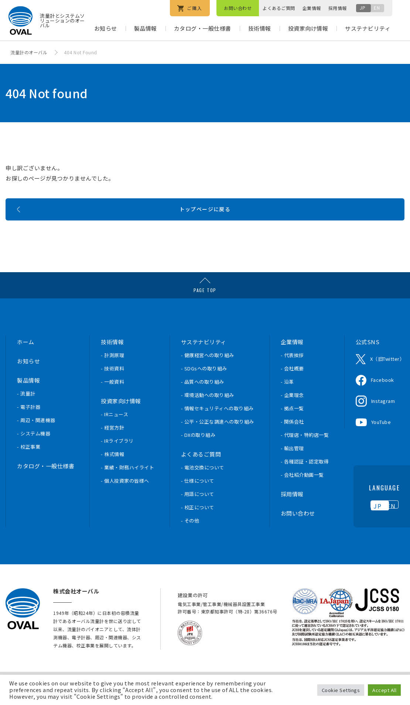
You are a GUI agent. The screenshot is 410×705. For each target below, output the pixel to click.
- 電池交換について (202, 482)
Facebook (382, 394)
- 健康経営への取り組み (207, 369)
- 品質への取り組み (202, 396)
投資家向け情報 (308, 28)
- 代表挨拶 (292, 369)
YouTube (381, 436)
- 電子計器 (28, 421)
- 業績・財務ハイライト (127, 482)
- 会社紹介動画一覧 (302, 489)
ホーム (25, 356)
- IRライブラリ (117, 455)
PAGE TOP (205, 305)
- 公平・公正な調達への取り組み (217, 436)
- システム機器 (33, 448)
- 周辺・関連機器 (36, 434)
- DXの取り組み (198, 449)
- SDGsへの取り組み (204, 383)
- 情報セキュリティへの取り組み (217, 423)
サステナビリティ (367, 28)
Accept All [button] (384, 690)
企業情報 (312, 8)
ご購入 (189, 8)
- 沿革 (287, 396)
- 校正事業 (28, 461)
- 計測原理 (112, 369)
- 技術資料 (112, 383)
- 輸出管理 (292, 462)
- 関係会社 (292, 436)
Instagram (383, 415)
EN (377, 7)
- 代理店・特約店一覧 (305, 449)
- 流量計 (26, 408)
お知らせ (105, 28)
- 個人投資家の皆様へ (125, 495)
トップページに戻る (205, 220)
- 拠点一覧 (292, 423)
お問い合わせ (238, 8)
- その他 (190, 535)
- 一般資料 (112, 396)
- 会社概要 (292, 383)
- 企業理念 (292, 409)
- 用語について (197, 508)
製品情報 (145, 28)
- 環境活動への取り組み (207, 409)
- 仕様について (197, 495)
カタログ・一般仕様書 (202, 28)
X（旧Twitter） (387, 373)
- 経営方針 (112, 442)
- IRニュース (114, 428)
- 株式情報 (112, 468)
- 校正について (197, 522)
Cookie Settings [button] (341, 690)
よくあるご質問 (279, 8)
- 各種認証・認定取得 (305, 476)
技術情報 (259, 28)
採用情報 (337, 8)
